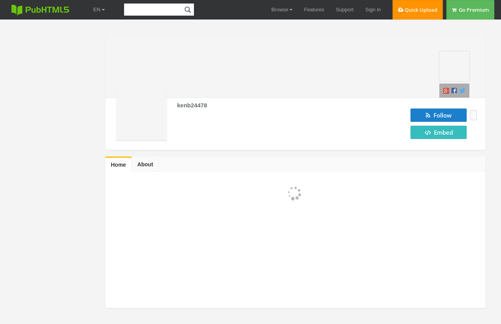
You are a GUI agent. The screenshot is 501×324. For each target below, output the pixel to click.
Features (314, 9)
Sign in (373, 9)
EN (99, 9)
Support (345, 9)
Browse (281, 9)
